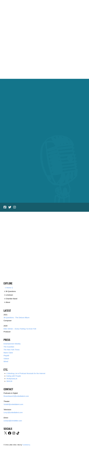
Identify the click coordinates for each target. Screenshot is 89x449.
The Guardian (9, 347)
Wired (6, 361)
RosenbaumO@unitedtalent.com (16, 396)
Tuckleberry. (26, 445)
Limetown (8, 295)
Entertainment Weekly (12, 344)
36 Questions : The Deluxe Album (16, 317)
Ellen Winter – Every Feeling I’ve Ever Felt (20, 329)
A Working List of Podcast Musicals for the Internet (25, 373)
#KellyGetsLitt (11, 379)
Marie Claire (8, 353)
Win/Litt (9, 381)
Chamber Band (10, 299)
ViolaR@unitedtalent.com (14, 404)
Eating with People (13, 376)
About (7, 302)
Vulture (6, 359)
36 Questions (10, 291)
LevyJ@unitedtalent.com (13, 412)
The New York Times (12, 350)
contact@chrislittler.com (13, 421)
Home (9, 288)
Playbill (6, 356)
